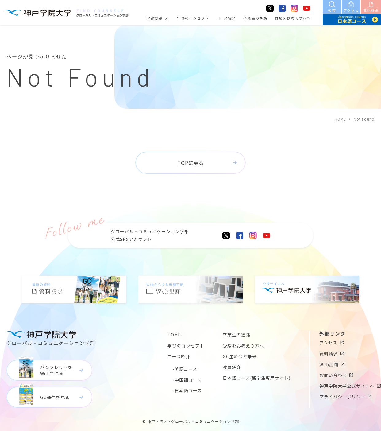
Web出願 (328, 364)
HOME (340, 119)
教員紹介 (232, 367)
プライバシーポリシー (342, 397)
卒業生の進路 (255, 18)
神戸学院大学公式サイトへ (347, 386)
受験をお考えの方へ (292, 18)
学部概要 (154, 18)
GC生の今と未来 (240, 356)
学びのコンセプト (193, 18)
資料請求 (328, 354)
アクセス (328, 343)
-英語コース (184, 369)
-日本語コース (187, 390)
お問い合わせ (333, 375)
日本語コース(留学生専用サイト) (257, 378)
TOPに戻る (190, 162)
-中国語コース (187, 380)
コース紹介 (226, 18)
